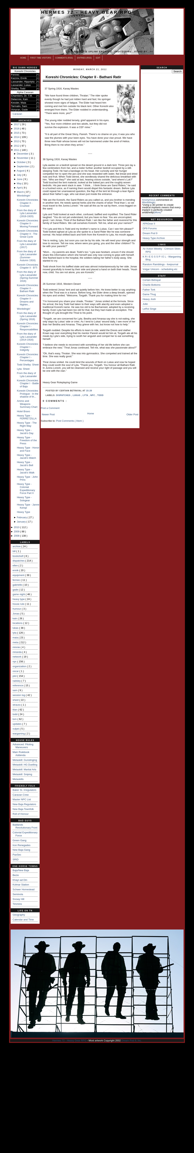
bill (14, 551)
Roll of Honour (21, 813)
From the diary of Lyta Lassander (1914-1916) (27, 336)
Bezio (16, 875)
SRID (16, 859)
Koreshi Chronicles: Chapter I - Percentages (28, 357)
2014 (17, 137)
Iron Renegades (22, 845)
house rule (19, 603)
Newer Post (48, 414)
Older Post (132, 414)
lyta (15, 632)
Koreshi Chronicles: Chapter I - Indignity (28, 346)
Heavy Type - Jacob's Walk (25, 471)
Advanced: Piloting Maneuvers (23, 746)
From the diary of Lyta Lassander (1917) (27, 244)
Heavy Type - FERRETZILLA (27, 417)
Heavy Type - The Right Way (27, 424)
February (22, 517)
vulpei (16, 728)
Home (23, 58)
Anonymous (148, 199)
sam (15, 690)
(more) (157, 212)
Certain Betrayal (152, 280)
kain (15, 618)
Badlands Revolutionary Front (25, 826)
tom (15, 719)
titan (15, 709)
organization (20, 666)
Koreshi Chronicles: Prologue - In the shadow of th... (28, 393)
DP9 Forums (150, 228)
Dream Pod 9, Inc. (131, 1040)
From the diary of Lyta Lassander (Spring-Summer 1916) (27, 276)
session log (19, 695)
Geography (19, 914)
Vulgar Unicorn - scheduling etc (160, 269)
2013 (17, 141)
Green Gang (19, 840)
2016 (17, 128)
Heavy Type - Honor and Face (28, 449)
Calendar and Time (23, 919)
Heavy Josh (149, 299)
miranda (17, 652)
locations (18, 623)
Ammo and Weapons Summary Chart (27, 403)
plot (15, 676)
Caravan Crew (21, 794)
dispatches (19, 560)
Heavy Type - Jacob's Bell (25, 464)
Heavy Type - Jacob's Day (25, 432)
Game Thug (149, 294)
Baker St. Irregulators (24, 789)
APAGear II (149, 223)
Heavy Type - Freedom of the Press (27, 440)
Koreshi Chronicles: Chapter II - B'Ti (28, 266)
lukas (16, 627)
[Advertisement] (162, 133)
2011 (17, 150)
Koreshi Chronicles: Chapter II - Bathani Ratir (28, 288)
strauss (17, 704)
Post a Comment (50, 408)
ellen (16, 565)
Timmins (17, 903)
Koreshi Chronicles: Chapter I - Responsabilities (28, 326)
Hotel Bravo (23, 411)
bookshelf (18, 556)
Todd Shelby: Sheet (28, 364)
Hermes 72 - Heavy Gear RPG (86, 12)
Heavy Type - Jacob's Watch (26, 457)
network (17, 656)
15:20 (89, 391)
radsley (17, 680)
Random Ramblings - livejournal (160, 264)
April (19, 187)
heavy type (19, 599)
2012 (17, 145)
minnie (17, 647)
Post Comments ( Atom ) (70, 420)
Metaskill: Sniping (22, 774)
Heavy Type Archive (154, 238)
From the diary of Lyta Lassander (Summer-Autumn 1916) (27, 256)
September (23, 166)
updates (17, 723)
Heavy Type (23, 512)
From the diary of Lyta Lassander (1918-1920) (27, 213)
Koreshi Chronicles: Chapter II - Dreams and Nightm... (28, 300)
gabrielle (18, 584)
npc (15, 661)
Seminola (18, 894)
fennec (17, 580)
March (21, 191)
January (21, 521)
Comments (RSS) (64, 58)
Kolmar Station (21, 884)
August (21, 170)
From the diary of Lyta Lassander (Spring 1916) (27, 316)
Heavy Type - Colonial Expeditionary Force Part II (26, 489)
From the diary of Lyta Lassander (27, 375)
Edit (98, 58)
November (23, 157)
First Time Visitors (40, 58)
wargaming (19, 733)
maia (16, 637)
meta (16, 642)
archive (17, 546)
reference (18, 685)
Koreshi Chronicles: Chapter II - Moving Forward (28, 223)
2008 (17, 535)
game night (19, 594)
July (19, 174)
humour (17, 608)
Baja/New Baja (21, 870)
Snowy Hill (18, 899)
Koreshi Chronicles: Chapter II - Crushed (28, 202)
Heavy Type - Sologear (24, 499)
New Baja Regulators (24, 804)
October (21, 162)
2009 (17, 531)
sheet (16, 699)
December (23, 153)
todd (15, 714)
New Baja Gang (21, 849)
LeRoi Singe (149, 308)
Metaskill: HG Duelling (25, 764)
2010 (17, 527)
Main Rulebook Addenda (21, 754)
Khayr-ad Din (20, 880)
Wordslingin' (23, 195)
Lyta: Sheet (23, 368)
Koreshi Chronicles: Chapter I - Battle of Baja (28, 383)
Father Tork (149, 289)
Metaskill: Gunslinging (25, 760)
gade (16, 589)
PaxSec (17, 854)
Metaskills (18, 779)
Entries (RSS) (84, 58)
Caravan (17, 113)
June (20, 179)
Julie (145, 303)
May (19, 183)
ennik (16, 570)
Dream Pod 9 (150, 233)
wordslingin (148, 202)
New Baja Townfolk (23, 809)
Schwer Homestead (23, 889)
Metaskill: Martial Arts (24, 769)
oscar (16, 671)
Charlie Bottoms (151, 284)
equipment (19, 575)
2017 (17, 124)
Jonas (16, 613)
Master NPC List (22, 799)
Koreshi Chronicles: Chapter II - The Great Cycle (28, 233)
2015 (17, 132)
